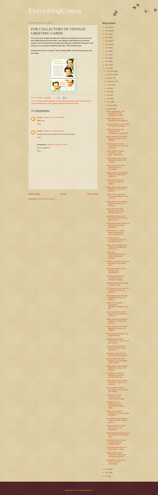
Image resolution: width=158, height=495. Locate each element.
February (110, 105)
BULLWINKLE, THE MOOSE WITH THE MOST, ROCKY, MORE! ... (117, 420)
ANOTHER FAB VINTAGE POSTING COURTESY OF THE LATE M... (116, 218)
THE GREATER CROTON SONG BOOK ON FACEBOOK (115, 167)
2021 (107, 41)
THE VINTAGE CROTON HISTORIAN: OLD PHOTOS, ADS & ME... (117, 146)
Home (63, 194)
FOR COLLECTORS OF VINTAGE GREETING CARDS (115, 182)
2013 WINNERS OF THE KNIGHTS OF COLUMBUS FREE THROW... (116, 361)
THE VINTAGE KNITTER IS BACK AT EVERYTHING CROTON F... (116, 348)
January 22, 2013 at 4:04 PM (53, 117)
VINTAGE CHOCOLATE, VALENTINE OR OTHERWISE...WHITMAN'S (117, 131)
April (108, 98)
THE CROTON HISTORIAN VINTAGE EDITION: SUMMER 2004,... (116, 442)
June (109, 92)
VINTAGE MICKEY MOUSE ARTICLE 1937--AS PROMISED (116, 428)
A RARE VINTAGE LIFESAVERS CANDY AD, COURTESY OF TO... (116, 240)
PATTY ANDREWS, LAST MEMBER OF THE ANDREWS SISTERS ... (115, 113)
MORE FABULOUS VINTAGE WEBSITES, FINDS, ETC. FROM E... (116, 138)
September (111, 81)
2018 (107, 51)
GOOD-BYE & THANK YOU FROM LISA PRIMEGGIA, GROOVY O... (116, 247)
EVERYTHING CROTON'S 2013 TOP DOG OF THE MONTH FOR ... (117, 435)
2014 (107, 65)
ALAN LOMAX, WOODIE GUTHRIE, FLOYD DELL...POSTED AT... (115, 153)
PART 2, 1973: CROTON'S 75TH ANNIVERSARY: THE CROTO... (117, 196)
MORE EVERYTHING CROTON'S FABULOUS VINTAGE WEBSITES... (115, 455)
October (110, 78)
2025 (107, 31)
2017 (107, 55)
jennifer (40, 117)
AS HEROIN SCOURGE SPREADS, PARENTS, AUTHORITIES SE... (115, 375)
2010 (107, 476)
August (109, 85)
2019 (107, 48)
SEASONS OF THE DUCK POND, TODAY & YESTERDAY (115, 462)
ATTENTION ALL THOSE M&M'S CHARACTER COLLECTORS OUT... (115, 232)
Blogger (90, 490)
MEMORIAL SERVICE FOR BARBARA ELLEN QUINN (116, 354)
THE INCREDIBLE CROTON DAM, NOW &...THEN (116, 448)
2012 (107, 469)
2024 (107, 34)
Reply (39, 124)
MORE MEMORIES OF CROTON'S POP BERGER (116, 120)
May (108, 95)
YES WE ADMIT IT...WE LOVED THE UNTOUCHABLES (117, 125)
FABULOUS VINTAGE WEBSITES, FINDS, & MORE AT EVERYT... (117, 413)
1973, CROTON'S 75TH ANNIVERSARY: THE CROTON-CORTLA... (115, 211)
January (110, 109)
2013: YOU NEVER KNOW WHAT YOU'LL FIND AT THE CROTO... (117, 314)
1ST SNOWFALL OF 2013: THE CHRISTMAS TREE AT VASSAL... (117, 290)
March (109, 102)
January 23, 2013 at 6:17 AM (57, 144)
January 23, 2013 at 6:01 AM (53, 131)
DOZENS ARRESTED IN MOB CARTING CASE (117, 284)
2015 (107, 61)
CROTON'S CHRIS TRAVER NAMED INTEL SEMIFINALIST (116, 270)
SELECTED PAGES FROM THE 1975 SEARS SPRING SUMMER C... (117, 225)
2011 (107, 473)
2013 (107, 68)
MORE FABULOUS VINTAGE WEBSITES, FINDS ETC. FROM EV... (116, 175)
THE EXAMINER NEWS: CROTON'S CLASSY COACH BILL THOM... (117, 341)
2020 (107, 44)
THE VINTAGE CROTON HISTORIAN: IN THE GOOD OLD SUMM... (117, 389)
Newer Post (34, 194)
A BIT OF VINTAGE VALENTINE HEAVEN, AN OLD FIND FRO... (117, 263)
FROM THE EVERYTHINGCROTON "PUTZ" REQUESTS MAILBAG (115, 255)
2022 (107, 37)
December (111, 71)
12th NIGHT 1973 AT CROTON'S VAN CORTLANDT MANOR (115, 397)
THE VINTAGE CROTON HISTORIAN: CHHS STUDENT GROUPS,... (115, 278)
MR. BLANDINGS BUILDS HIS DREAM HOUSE (117, 335)
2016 (107, 58)
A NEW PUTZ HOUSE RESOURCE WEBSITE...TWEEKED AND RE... (117, 305)
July (108, 88)
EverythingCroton (55, 11)
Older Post (92, 194)
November (111, 74)
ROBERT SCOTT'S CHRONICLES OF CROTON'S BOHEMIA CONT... (115, 405)
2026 (107, 27)
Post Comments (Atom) (46, 199)
